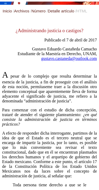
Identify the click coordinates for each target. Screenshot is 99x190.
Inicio (8, 11)
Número (39, 11)
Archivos (22, 11)
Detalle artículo (61, 11)
